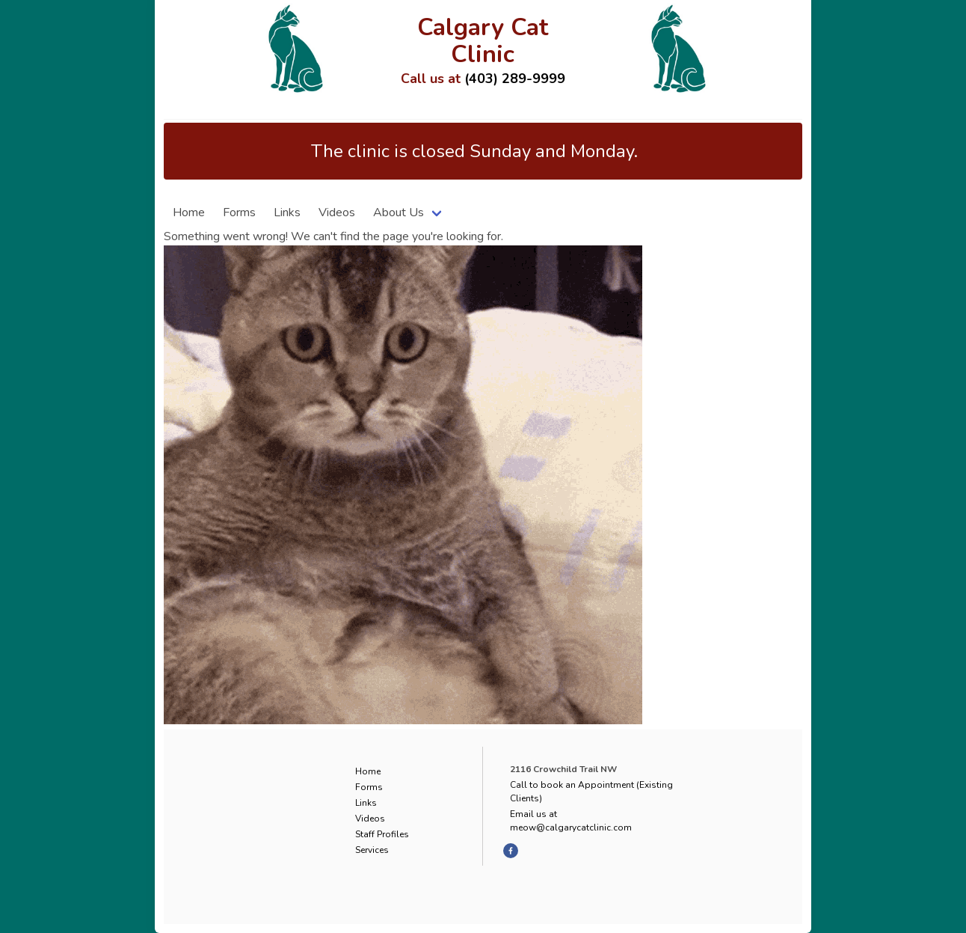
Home (189, 212)
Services (372, 850)
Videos (337, 212)
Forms (239, 212)
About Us (398, 212)
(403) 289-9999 (514, 79)
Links (287, 212)
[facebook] (510, 850)
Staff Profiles (382, 834)
